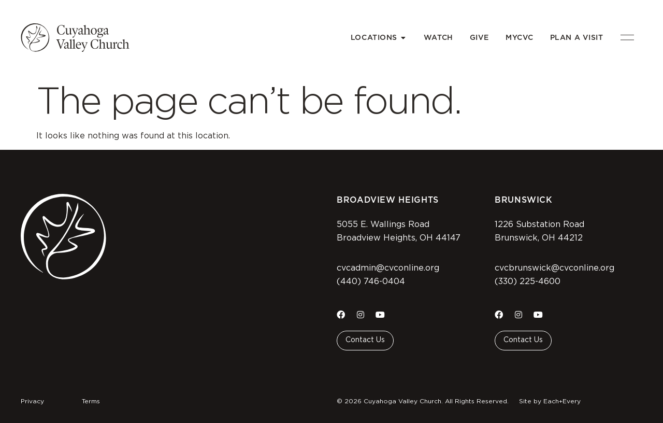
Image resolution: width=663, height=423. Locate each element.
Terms (91, 401)
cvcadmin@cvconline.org (388, 268)
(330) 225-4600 (527, 281)
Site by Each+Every (550, 401)
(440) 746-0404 (371, 281)
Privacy (32, 401)
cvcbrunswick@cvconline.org (554, 268)
